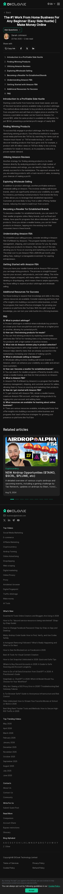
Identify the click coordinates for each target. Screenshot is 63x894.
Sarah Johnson (19, 35)
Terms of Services (11, 863)
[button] (51, 4)
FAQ (9, 93)
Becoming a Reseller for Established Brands (27, 75)
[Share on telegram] (13, 520)
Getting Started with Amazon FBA (22, 84)
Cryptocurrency (12, 468)
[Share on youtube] (18, 520)
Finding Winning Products (18, 62)
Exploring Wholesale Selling (19, 71)
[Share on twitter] (4, 520)
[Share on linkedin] (9, 520)
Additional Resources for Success (22, 89)
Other (7, 846)
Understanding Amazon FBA (19, 80)
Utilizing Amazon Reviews (18, 66)
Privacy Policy (38, 863)
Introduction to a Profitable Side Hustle (25, 57)
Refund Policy (38, 868)
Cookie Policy (9, 868)
